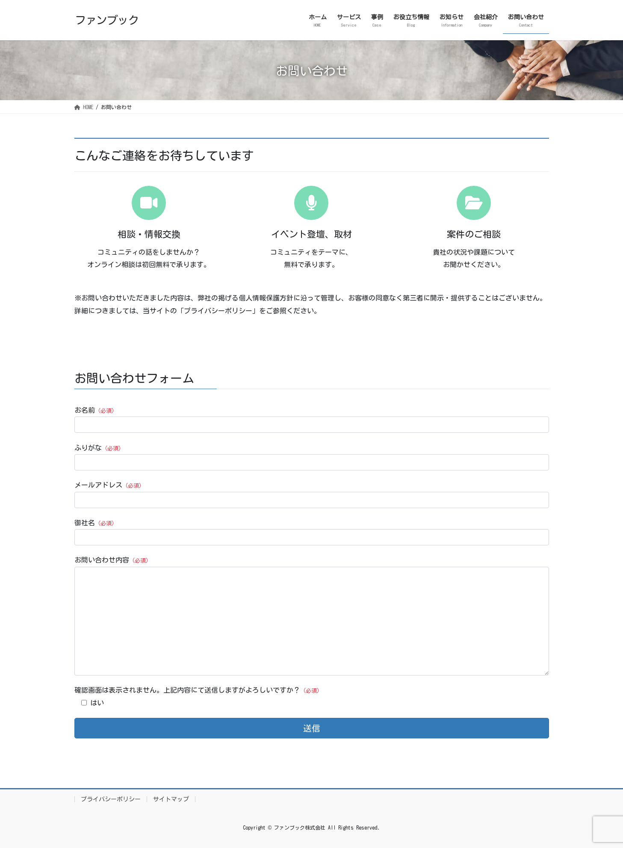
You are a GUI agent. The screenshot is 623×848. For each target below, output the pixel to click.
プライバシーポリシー (111, 799)
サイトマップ (171, 799)
